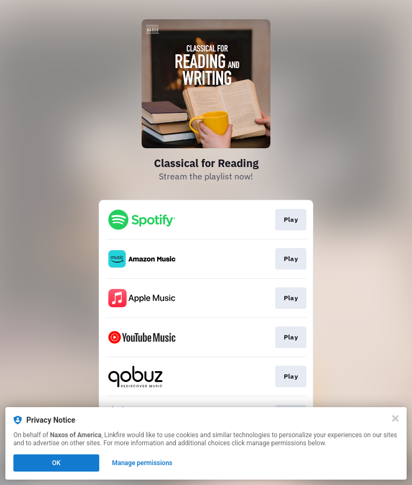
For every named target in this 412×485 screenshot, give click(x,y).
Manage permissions (142, 463)
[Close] (395, 418)
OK (56, 463)
